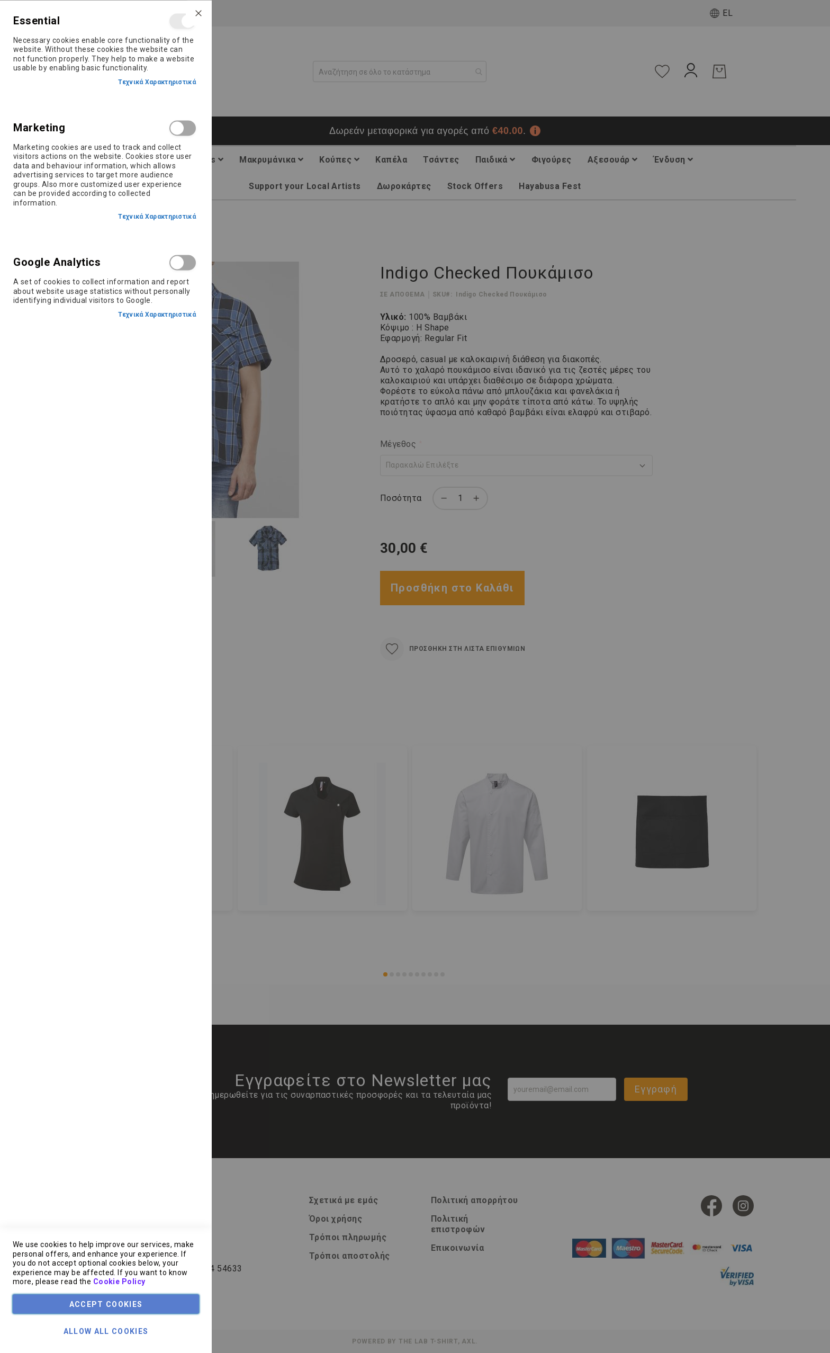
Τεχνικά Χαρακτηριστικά (157, 81)
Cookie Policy (119, 1281)
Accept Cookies (106, 1304)
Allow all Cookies (106, 1331)
